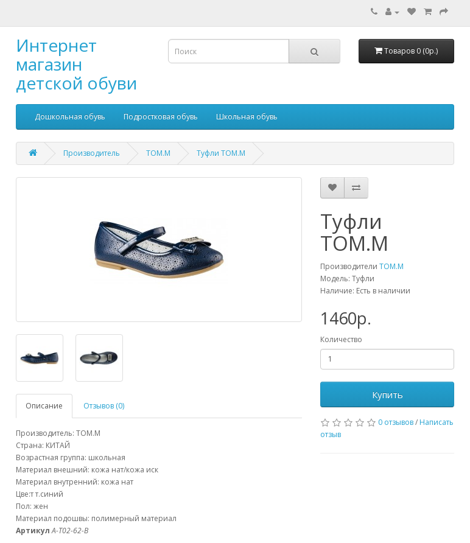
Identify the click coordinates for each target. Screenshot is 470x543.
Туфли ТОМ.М (221, 153)
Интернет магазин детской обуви (76, 63)
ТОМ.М (158, 153)
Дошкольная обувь (70, 116)
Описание (44, 406)
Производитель (91, 153)
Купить (387, 394)
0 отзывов (395, 422)
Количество (341, 339)
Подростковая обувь (161, 116)
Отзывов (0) (103, 406)
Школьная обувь (247, 116)
